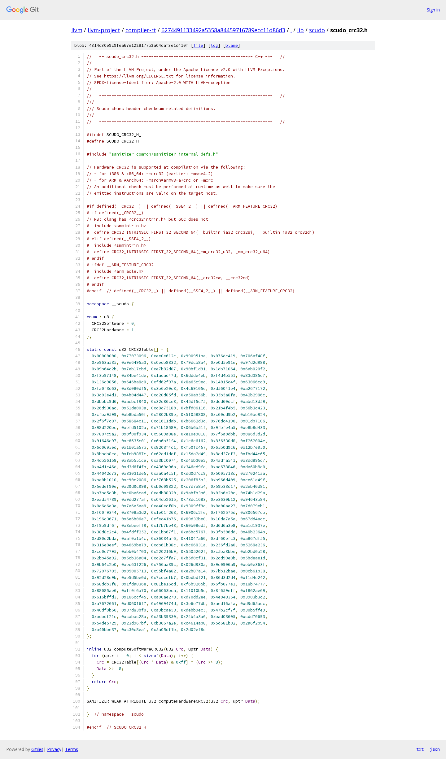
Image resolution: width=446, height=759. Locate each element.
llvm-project (104, 30)
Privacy (54, 749)
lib (300, 30)
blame (231, 45)
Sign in (433, 10)
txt (420, 749)
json (435, 749)
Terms (71, 749)
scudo (317, 30)
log (214, 45)
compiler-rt (140, 30)
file (198, 45)
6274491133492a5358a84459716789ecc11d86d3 (223, 30)
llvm (76, 30)
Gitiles (37, 749)
